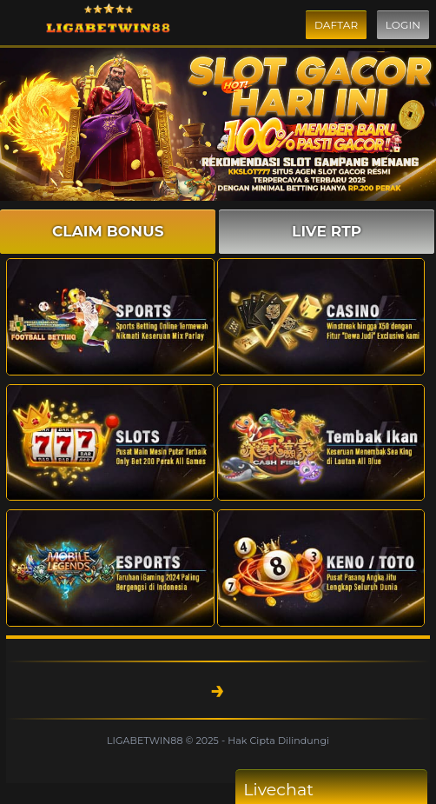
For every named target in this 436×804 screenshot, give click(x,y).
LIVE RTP (326, 231)
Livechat (311, 789)
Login (403, 24)
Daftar (336, 24)
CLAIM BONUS (108, 231)
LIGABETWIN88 (146, 740)
